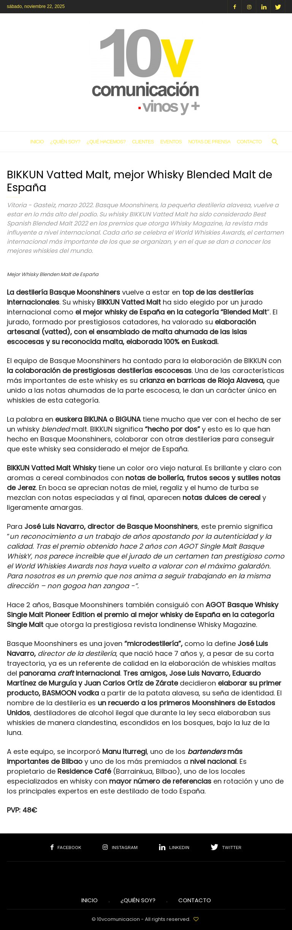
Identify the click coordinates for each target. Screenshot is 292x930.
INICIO (89, 900)
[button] (274, 141)
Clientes (143, 141)
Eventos (170, 141)
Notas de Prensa (209, 141)
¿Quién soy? (65, 141)
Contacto (249, 141)
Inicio (37, 141)
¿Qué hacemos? (106, 141)
